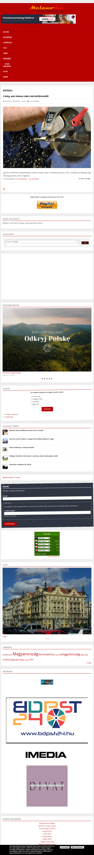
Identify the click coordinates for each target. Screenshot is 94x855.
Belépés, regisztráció (11, 179)
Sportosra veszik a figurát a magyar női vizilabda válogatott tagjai (31, 399)
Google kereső (8, 194)
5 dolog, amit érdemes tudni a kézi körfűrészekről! (26, 56)
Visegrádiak (23, 827)
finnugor (26, 620)
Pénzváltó (47, 494)
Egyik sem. (32, 362)
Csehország (35, 354)
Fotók (42, 37)
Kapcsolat (86, 827)
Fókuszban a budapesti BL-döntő (20, 425)
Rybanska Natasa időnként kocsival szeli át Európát (26, 391)
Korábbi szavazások (7, 368)
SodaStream (7, 615)
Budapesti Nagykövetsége (47, 805)
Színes (47, 827)
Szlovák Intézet (47, 797)
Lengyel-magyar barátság (47, 789)
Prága (4, 597)
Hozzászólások (34, 139)
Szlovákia (33, 359)
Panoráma (55, 827)
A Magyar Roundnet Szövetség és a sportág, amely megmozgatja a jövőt (33, 416)
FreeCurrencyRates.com (53, 517)
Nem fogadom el (77, 847)
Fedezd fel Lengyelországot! (12, 333)
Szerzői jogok (51, 832)
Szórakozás (33, 827)
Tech (41, 827)
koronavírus (46, 615)
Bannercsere (62, 832)
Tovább (88, 623)
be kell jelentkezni (21, 139)
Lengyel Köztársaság (47, 802)
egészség (84, 615)
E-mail (4, 448)
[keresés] (40, 202)
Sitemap (77, 827)
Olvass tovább (84, 139)
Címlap (7, 827)
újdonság (19, 620)
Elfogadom (65, 847)
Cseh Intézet (47, 794)
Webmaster (60, 837)
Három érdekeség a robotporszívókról (21, 408)
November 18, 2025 (40, 514)
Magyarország (25, 614)
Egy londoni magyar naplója (47, 786)
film (31, 620)
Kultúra (14, 827)
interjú (57, 615)
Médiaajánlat (41, 832)
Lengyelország (35, 357)
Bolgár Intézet (47, 799)
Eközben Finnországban (47, 784)
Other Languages (66, 827)
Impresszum (31, 832)
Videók (51, 37)
